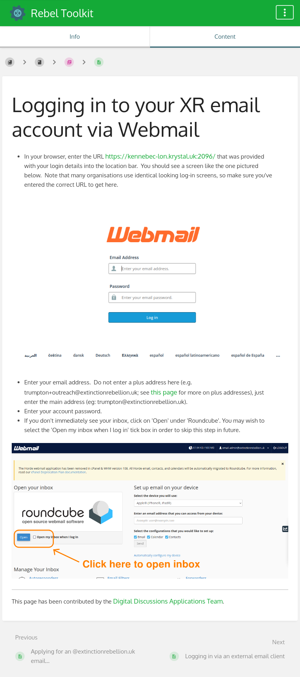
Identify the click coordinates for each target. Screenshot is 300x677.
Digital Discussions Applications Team (168, 601)
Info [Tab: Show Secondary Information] (75, 36)
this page (164, 392)
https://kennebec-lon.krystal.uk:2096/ (160, 156)
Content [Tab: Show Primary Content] (225, 36)
